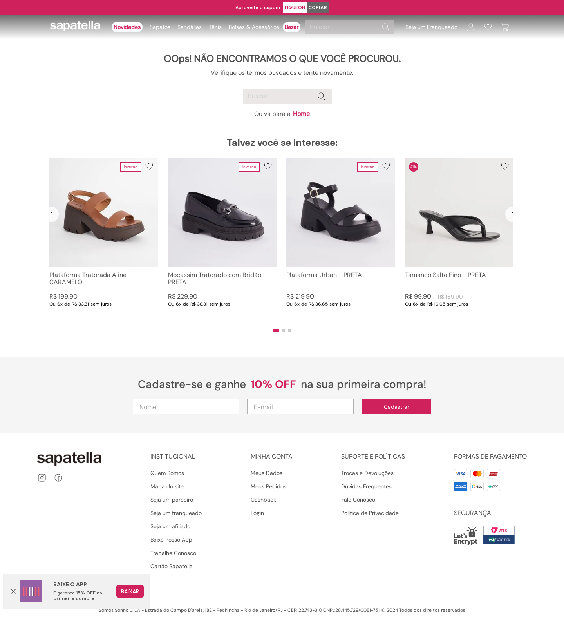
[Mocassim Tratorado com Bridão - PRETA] (222, 240)
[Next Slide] (513, 214)
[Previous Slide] (51, 214)
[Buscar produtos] (386, 27)
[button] (276, 330)
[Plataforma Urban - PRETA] (340, 240)
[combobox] (350, 27)
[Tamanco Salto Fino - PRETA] (459, 240)
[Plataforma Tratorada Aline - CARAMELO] (103, 240)
